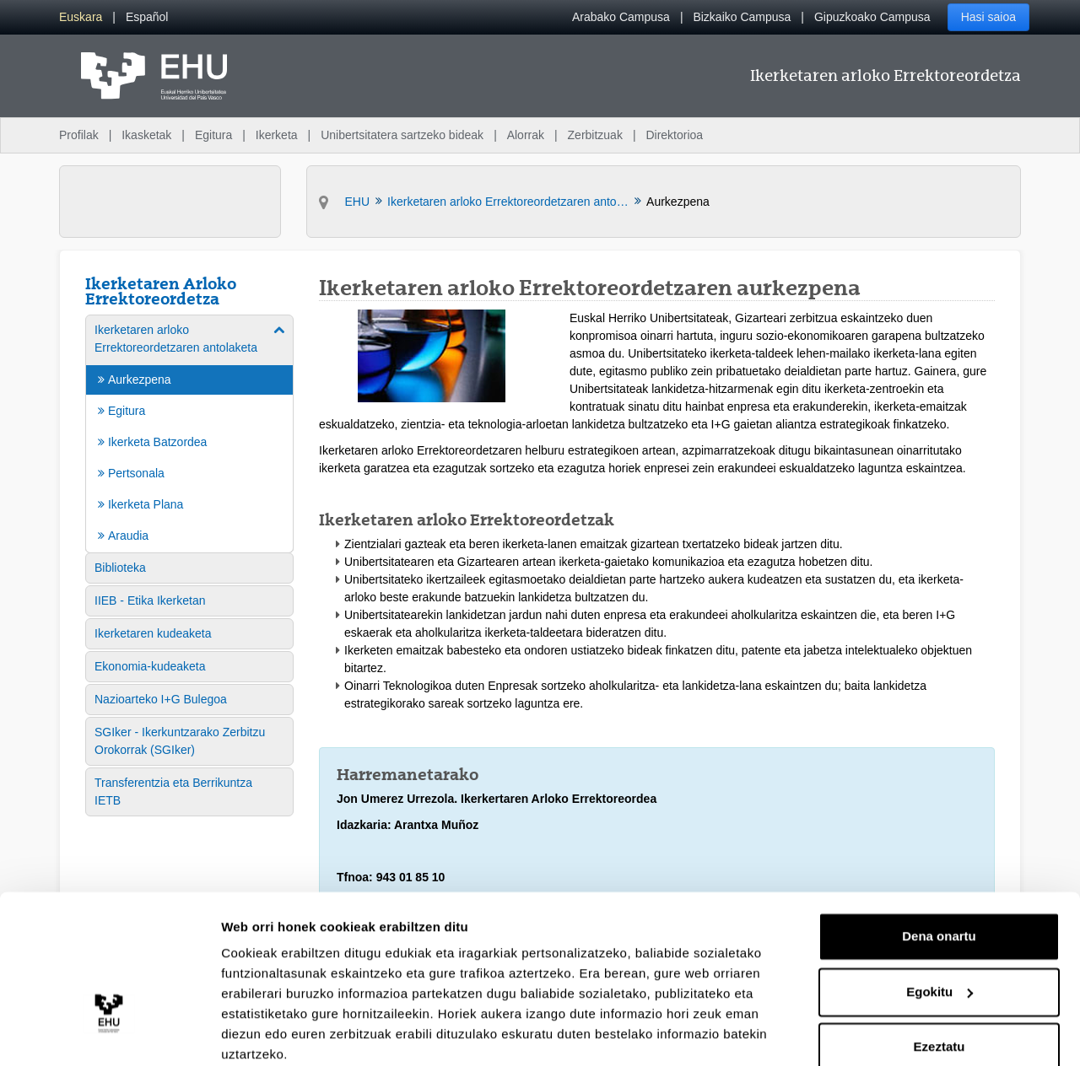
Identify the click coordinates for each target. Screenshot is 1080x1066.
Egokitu (939, 923)
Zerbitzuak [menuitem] (595, 135)
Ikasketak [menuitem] (146, 135)
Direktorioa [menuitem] (674, 135)
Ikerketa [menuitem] (277, 135)
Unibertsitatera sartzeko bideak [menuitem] (402, 135)
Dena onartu (939, 868)
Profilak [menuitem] (79, 135)
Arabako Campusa (621, 17)
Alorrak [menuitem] (525, 135)
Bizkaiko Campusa (742, 17)
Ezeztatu (939, 979)
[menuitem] (81, 17)
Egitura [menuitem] (213, 135)
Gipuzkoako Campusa (872, 17)
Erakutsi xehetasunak (287, 1033)
